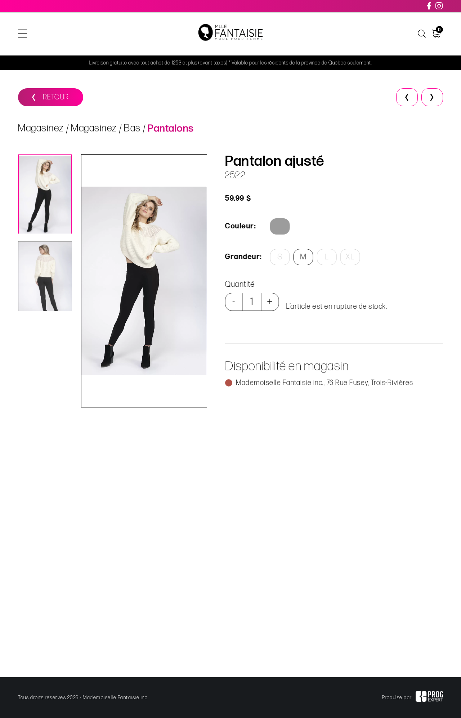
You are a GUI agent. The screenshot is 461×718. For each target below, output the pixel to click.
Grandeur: (242, 257)
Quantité (239, 284)
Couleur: (239, 226)
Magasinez (41, 129)
